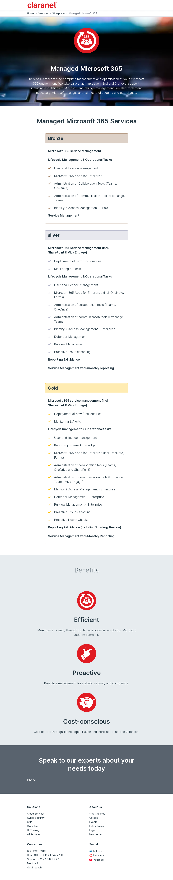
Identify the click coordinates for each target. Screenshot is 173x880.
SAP (29, 821)
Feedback (33, 863)
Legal (92, 830)
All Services (33, 834)
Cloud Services (36, 813)
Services (43, 13)
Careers (94, 817)
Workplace (59, 13)
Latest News (96, 826)
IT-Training (33, 830)
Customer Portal (36, 850)
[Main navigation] (144, 5)
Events (93, 821)
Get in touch (34, 867)
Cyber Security (36, 817)
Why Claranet (97, 813)
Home (30, 13)
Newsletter (95, 834)
